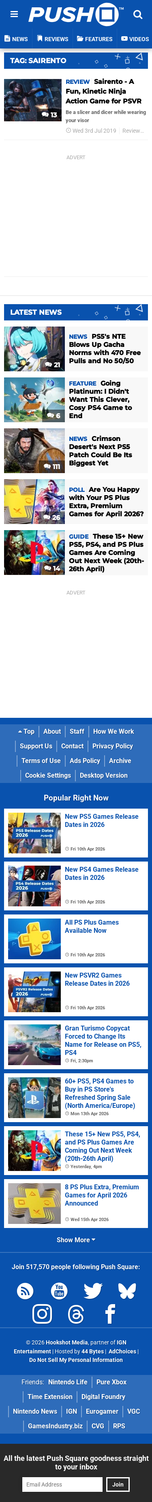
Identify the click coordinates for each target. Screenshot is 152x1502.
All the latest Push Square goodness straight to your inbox (76, 1462)
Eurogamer (102, 1411)
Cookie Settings (48, 775)
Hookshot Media (67, 1342)
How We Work (113, 731)
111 (52, 467)
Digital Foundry (103, 1397)
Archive (120, 761)
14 (52, 568)
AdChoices (121, 1351)
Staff (77, 731)
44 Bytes (92, 1351)
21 (52, 365)
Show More (76, 1240)
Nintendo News (35, 1411)
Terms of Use (41, 761)
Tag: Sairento (38, 61)
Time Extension (50, 1397)
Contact (72, 746)
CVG (98, 1426)
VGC (133, 1411)
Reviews (132, 130)
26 (51, 518)
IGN (71, 1411)
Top (26, 731)
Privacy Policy (112, 746)
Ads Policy (85, 761)
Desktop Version (104, 775)
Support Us (36, 746)
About (52, 731)
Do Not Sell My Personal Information (76, 1360)
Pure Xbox (111, 1382)
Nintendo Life (68, 1382)
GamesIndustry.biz (55, 1426)
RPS (119, 1426)
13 (49, 115)
